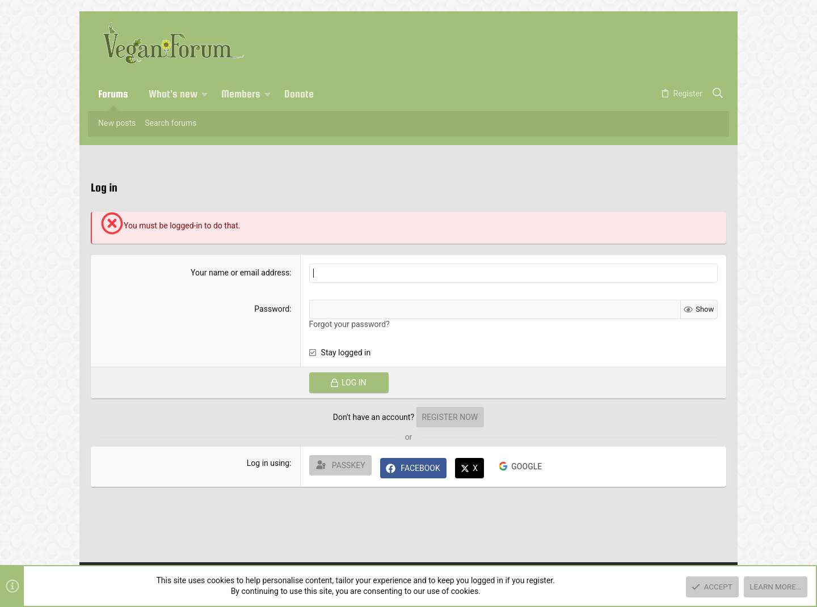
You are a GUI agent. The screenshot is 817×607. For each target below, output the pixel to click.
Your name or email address (240, 272)
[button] (205, 94)
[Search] (718, 94)
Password (271, 308)
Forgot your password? (349, 324)
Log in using (268, 463)
